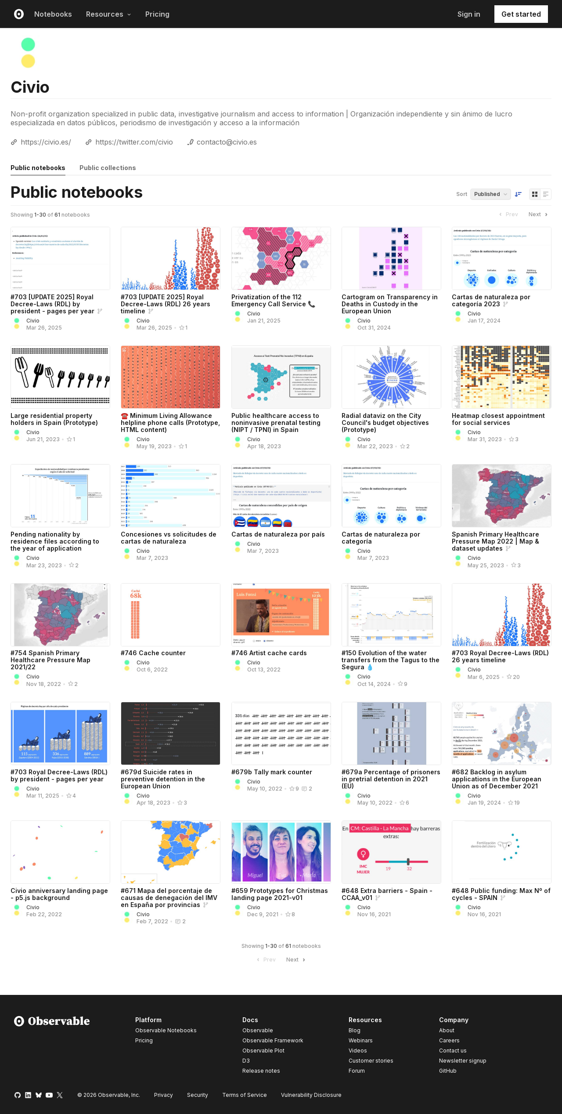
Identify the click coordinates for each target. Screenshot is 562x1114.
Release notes (261, 1070)
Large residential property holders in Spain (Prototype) (54, 419)
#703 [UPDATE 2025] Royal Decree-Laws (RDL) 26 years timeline (165, 304)
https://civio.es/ (46, 142)
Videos (358, 1050)
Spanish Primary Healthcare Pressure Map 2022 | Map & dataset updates (495, 541)
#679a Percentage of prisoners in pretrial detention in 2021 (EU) (391, 779)
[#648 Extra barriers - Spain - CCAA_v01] (391, 852)
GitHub (448, 1070)
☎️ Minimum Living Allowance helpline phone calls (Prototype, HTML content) (170, 422)
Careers (449, 1040)
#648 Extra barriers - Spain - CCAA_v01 (387, 894)
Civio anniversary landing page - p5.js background (59, 894)
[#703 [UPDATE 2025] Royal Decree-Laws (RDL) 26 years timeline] (170, 258)
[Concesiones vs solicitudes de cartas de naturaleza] (170, 495)
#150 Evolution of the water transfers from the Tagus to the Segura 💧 (391, 660)
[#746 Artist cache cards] (281, 614)
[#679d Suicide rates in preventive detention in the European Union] (170, 733)
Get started (521, 14)
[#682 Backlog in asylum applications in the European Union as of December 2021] (501, 733)
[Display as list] (545, 194)
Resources (108, 14)
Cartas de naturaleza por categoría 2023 (491, 300)
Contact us (453, 1051)
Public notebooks (38, 167)
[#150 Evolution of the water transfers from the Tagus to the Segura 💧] (391, 614)
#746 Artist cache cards (269, 653)
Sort (461, 194)
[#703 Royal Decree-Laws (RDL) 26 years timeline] (501, 614)
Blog (354, 1030)
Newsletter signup (462, 1061)
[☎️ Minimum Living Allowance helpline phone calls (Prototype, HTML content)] (170, 377)
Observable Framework (272, 1040)
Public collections (107, 167)
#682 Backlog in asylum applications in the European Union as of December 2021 (496, 779)
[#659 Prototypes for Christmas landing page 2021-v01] (281, 852)
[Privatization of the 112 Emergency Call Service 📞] (281, 258)
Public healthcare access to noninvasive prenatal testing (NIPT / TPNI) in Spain (276, 422)
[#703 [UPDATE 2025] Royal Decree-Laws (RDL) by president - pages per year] (60, 258)
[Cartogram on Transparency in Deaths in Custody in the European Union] (391, 258)
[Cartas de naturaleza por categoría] (391, 495)
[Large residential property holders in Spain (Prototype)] (60, 377)
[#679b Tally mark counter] (281, 733)
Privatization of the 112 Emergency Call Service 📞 (273, 300)
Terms (244, 1095)
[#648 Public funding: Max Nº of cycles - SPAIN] (501, 852)
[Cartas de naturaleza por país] (281, 495)
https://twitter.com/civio (134, 142)
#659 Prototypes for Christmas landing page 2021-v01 (279, 894)
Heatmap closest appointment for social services (498, 419)
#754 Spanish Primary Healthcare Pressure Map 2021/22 (50, 660)
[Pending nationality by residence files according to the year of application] (60, 495)
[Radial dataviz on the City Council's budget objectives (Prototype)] (391, 377)
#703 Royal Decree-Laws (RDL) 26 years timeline (500, 656)
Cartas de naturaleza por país (278, 534)
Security (197, 1095)
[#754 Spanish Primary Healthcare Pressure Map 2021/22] (60, 614)
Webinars (361, 1040)
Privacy (163, 1095)
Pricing (157, 14)
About (446, 1030)
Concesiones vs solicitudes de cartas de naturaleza (168, 537)
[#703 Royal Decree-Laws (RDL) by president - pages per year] (60, 733)
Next (539, 214)
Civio (33, 320)
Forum (357, 1070)
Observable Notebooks (166, 1030)
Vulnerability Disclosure (311, 1095)
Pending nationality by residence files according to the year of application (55, 541)
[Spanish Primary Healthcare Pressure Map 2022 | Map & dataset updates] (501, 495)
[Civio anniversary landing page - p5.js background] (60, 852)
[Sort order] (518, 194)
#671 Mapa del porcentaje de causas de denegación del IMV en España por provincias (169, 897)
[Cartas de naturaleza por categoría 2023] (501, 258)
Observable (257, 1030)
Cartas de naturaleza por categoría (381, 537)
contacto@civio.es (227, 142)
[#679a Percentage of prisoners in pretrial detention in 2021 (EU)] (391, 733)
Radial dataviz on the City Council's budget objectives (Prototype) (385, 422)
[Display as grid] (535, 194)
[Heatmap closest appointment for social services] (501, 377)
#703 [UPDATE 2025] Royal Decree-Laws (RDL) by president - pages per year (52, 304)
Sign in (469, 14)
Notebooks (53, 14)
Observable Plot (263, 1050)
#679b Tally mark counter (271, 772)
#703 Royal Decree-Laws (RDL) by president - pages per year (59, 775)
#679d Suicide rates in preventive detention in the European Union (163, 779)
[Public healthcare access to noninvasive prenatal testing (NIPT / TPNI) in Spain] (281, 377)
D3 (246, 1060)
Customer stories (371, 1060)
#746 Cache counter (153, 653)
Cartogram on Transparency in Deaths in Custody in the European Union (390, 304)
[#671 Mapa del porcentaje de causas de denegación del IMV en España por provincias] (170, 852)
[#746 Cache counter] (170, 614)
